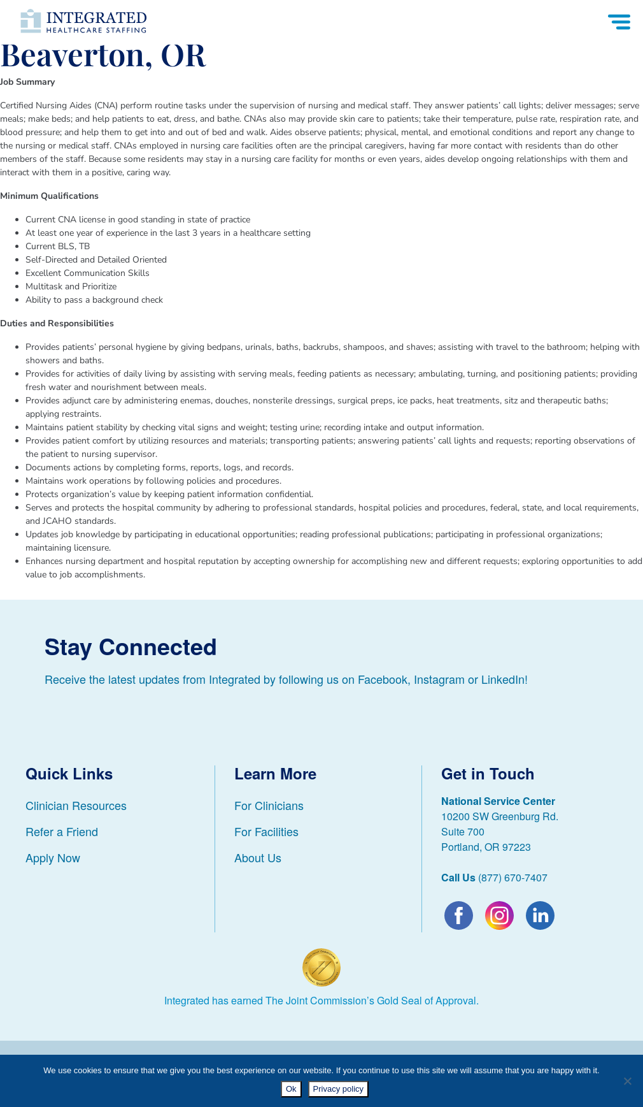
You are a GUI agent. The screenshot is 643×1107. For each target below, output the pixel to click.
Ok (291, 1089)
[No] (627, 1080)
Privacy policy (338, 1089)
